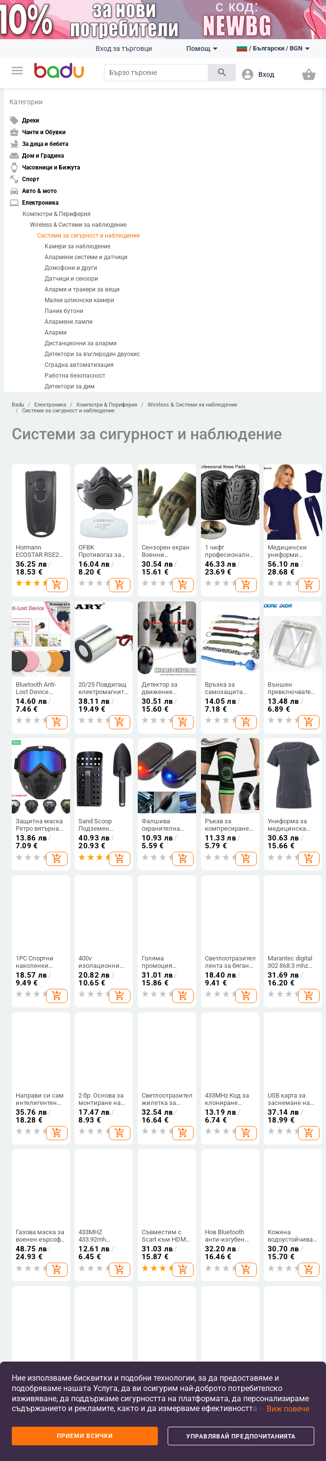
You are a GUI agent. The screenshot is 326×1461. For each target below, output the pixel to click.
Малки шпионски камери (79, 300)
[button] (17, 70)
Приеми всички (85, 1436)
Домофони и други (71, 267)
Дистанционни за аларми (81, 343)
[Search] (156, 72)
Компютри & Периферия (57, 214)
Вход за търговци (124, 48)
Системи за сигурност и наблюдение (88, 235)
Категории (26, 102)
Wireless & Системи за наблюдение (78, 224)
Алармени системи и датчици (86, 257)
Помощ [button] (202, 48)
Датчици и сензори (71, 278)
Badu (18, 405)
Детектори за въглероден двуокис (92, 354)
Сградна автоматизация (79, 364)
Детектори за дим (70, 386)
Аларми (56, 332)
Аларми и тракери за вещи (82, 289)
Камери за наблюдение (77, 246)
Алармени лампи (69, 321)
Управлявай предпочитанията (241, 1436)
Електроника (50, 405)
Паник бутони (64, 311)
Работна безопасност (75, 375)
